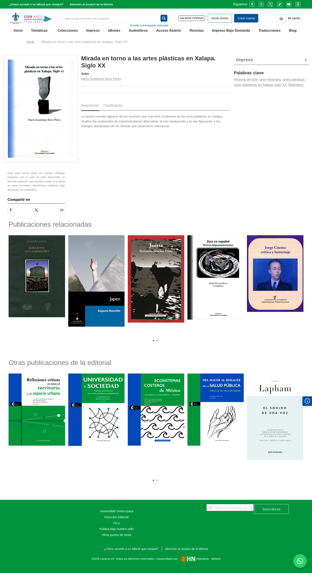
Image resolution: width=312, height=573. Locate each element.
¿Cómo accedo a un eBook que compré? (36, 4)
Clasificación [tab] (113, 105)
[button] (153, 340)
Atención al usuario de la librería (91, 4)
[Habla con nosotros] (300, 561)
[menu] (156, 30)
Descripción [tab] (90, 105)
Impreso (244, 59)
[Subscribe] (271, 509)
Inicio (30, 42)
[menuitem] (18, 30)
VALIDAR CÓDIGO (192, 18)
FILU (116, 523)
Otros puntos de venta (116, 535)
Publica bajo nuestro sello (117, 529)
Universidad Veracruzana (116, 511)
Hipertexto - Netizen (199, 558)
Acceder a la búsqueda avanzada (149, 25)
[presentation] (153, 333)
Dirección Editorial (116, 517)
